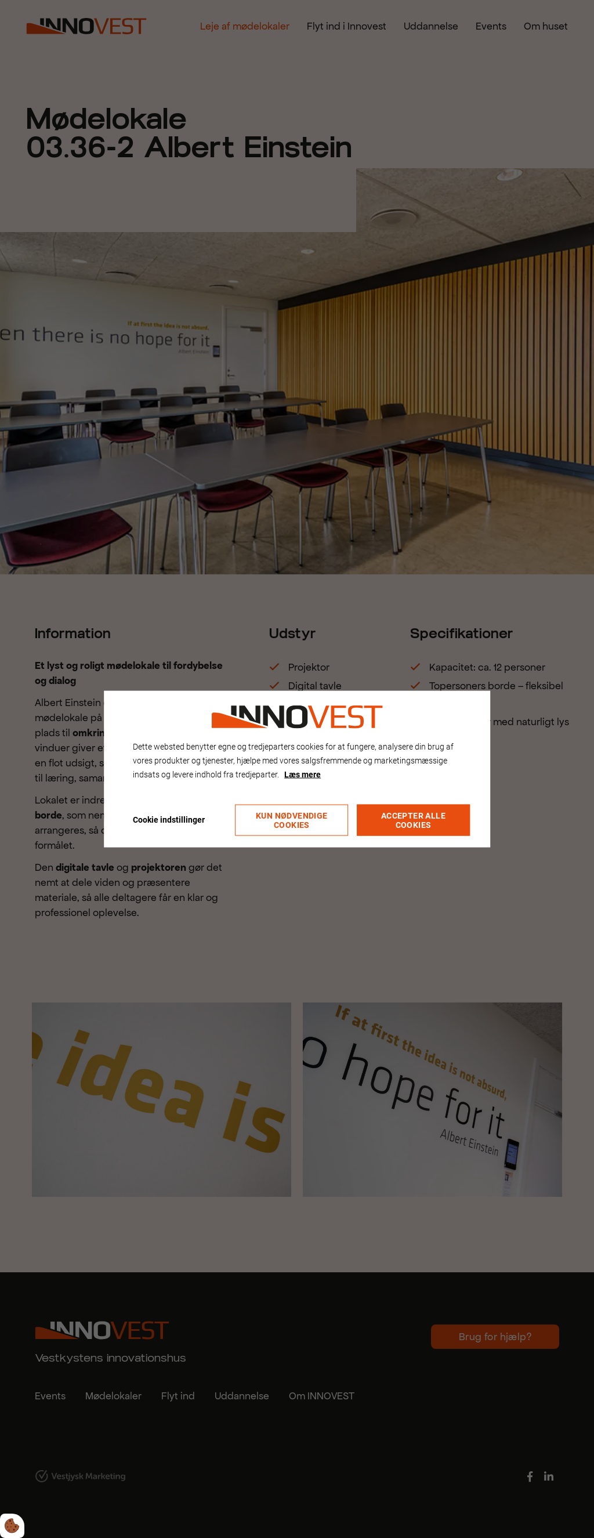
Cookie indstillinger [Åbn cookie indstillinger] (169, 819)
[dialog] (297, 769)
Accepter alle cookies (413, 820)
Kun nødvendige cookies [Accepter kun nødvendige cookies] (292, 820)
